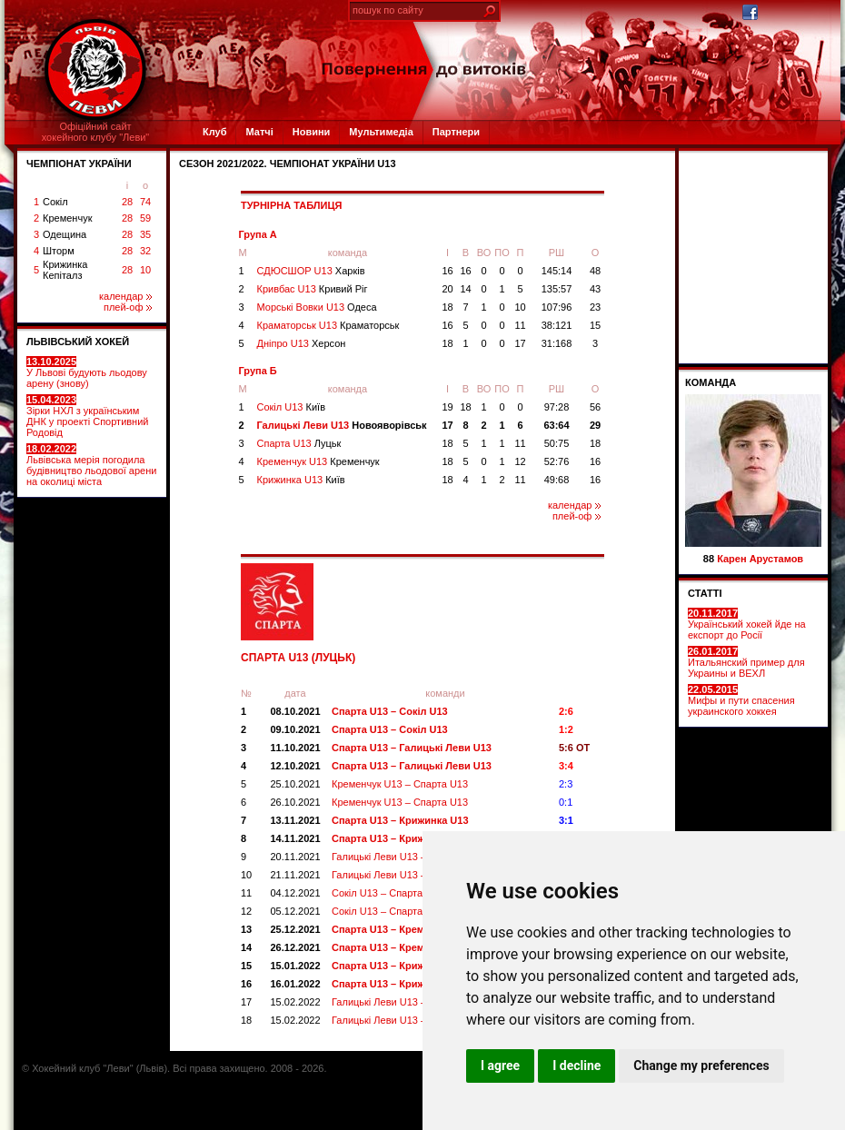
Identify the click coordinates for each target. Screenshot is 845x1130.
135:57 (557, 288)
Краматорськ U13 (328, 325)
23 (595, 307)
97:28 (557, 406)
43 (595, 288)
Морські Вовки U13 (317, 307)
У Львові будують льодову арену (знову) (86, 372)
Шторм (59, 250)
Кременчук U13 (318, 461)
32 (145, 250)
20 (447, 288)
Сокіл (55, 201)
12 (519, 461)
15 (595, 325)
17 (519, 343)
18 (447, 307)
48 (595, 270)
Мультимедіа (381, 131)
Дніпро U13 (301, 343)
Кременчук (67, 218)
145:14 (557, 270)
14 (465, 288)
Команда (710, 382)
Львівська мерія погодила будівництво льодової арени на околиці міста (91, 465)
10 (145, 269)
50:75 (557, 443)
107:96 (557, 307)
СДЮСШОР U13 (311, 270)
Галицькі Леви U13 (342, 425)
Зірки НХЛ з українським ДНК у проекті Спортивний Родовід (87, 416)
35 (145, 234)
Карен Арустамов (760, 558)
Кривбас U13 (312, 288)
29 (595, 425)
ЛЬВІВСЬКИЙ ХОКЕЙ (77, 341)
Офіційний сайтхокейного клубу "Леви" (96, 132)
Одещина (64, 234)
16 (447, 270)
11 (519, 325)
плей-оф (128, 307)
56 (595, 406)
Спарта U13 (299, 443)
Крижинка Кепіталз (65, 270)
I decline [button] (576, 1065)
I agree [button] (500, 1065)
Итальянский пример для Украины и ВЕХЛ (746, 662)
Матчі (259, 131)
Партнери (456, 131)
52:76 (557, 461)
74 (145, 201)
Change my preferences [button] (701, 1065)
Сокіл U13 (291, 406)
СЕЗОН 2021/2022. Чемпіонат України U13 (287, 163)
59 (145, 218)
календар (125, 296)
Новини (312, 131)
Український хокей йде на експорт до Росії (747, 624)
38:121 (557, 325)
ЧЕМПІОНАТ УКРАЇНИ (79, 163)
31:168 (557, 343)
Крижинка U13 (301, 479)
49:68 (557, 479)
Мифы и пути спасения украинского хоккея (741, 700)
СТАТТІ (705, 593)
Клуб (214, 131)
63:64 (556, 425)
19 (447, 406)
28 (127, 201)
